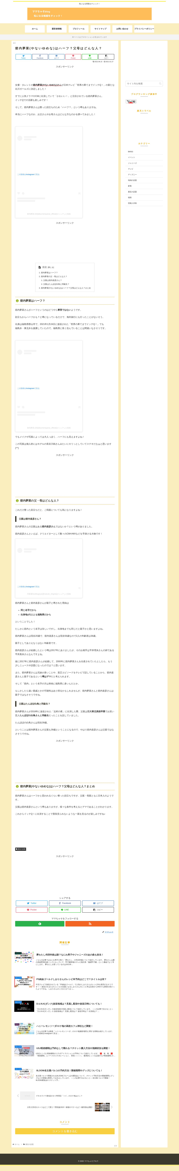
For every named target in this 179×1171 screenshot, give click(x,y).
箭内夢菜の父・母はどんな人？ (53, 277)
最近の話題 (20, 850)
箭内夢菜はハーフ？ (48, 273)
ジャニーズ (132, 163)
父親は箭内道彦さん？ (52, 281)
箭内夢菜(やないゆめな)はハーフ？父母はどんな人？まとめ (65, 289)
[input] (144, 83)
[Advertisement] (65, 74)
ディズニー (132, 175)
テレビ (130, 169)
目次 (43, 267)
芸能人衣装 (132, 203)
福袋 (130, 197)
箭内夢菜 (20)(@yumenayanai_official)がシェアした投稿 (49, 214)
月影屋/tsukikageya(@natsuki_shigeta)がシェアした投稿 (49, 595)
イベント (131, 157)
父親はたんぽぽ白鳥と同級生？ (56, 285)
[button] (160, 83)
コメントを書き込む (65, 1136)
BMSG (130, 152)
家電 (130, 186)
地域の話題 (132, 180)
